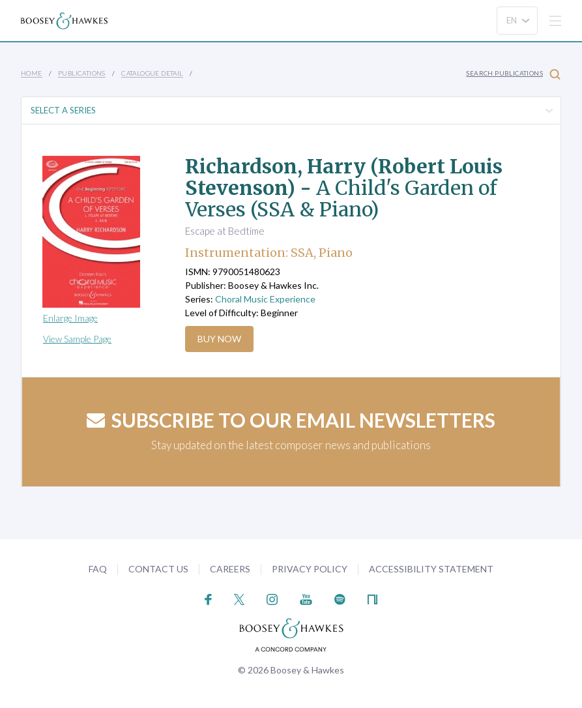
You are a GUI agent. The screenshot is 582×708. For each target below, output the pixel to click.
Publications (82, 73)
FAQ (98, 568)
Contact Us (158, 568)
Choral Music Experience (265, 298)
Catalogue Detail (151, 73)
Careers (230, 568)
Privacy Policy (309, 568)
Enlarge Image (70, 317)
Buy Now (219, 338)
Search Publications (513, 74)
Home (31, 73)
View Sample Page (77, 338)
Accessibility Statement (431, 568)
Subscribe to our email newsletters (291, 420)
